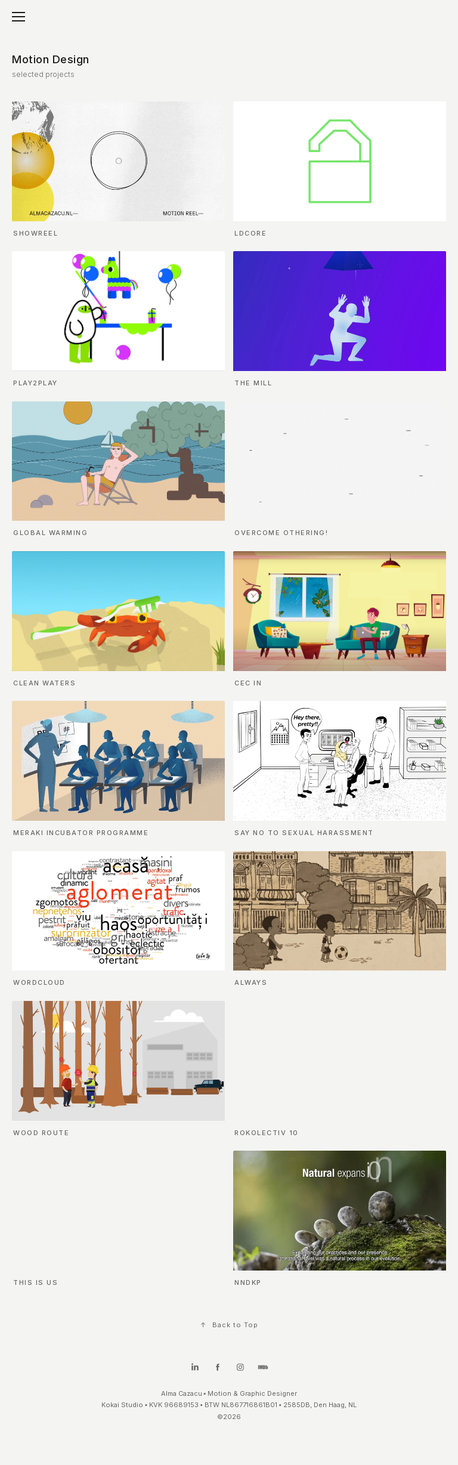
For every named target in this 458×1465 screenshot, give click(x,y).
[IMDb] (263, 1370)
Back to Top (229, 1325)
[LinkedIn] (195, 1370)
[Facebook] (217, 1370)
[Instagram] (240, 1370)
